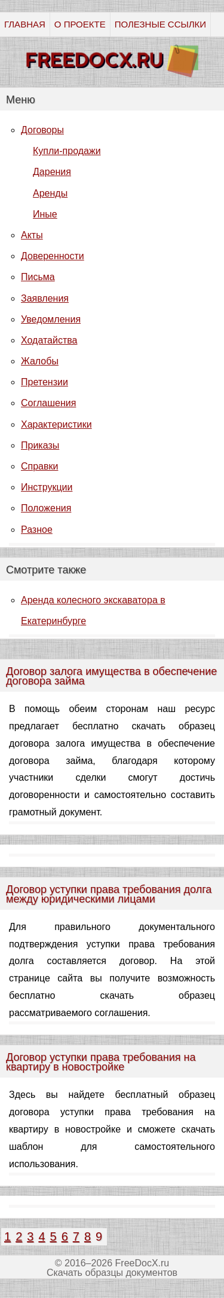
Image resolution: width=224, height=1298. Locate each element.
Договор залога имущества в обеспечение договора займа (111, 676)
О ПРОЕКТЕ (80, 24)
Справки (39, 466)
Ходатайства (49, 340)
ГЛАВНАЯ (24, 24)
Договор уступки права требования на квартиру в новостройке (100, 1062)
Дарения (52, 172)
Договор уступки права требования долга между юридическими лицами (108, 894)
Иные (45, 214)
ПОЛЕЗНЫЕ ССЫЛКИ (160, 24)
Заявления (45, 298)
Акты (32, 235)
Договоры (42, 130)
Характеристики (56, 424)
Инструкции (46, 487)
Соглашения (48, 403)
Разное (37, 529)
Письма (38, 277)
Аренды (50, 193)
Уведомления (51, 319)
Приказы (40, 445)
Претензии (44, 382)
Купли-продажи (67, 151)
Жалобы (40, 361)
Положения (46, 508)
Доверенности (52, 256)
